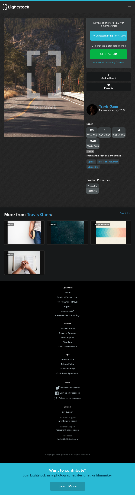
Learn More (67, 486)
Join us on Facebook (70, 392)
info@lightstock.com (67, 420)
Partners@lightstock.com (67, 429)
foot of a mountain (108, 161)
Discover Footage (67, 332)
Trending (67, 341)
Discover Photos (67, 328)
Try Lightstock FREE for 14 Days (108, 36)
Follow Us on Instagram (70, 398)
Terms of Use (67, 359)
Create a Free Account (67, 297)
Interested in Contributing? (67, 315)
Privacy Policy (67, 364)
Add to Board (109, 77)
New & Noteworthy (68, 346)
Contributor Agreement (67, 373)
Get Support (67, 411)
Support (67, 306)
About (67, 292)
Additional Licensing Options (108, 62)
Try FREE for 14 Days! (67, 301)
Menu (129, 7)
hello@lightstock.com (67, 438)
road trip (93, 166)
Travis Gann (108, 106)
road (91, 161)
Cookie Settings (67, 368)
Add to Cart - (108, 54)
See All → (125, 213)
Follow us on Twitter (70, 387)
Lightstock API (67, 310)
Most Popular (67, 337)
